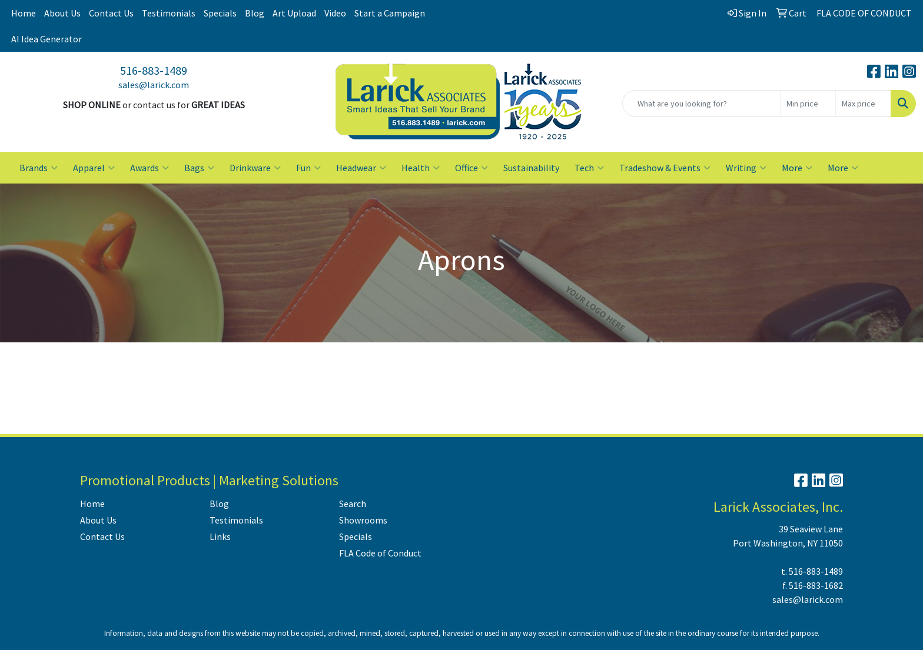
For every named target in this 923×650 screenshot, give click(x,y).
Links (220, 536)
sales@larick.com (153, 85)
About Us (62, 13)
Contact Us (111, 13)
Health (420, 168)
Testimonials (168, 13)
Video (335, 13)
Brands (38, 168)
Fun (308, 168)
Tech (589, 168)
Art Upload (294, 13)
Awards (149, 168)
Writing (746, 168)
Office (471, 168)
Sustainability (531, 168)
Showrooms (363, 520)
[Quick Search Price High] (863, 103)
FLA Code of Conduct (380, 553)
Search (352, 503)
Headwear (361, 168)
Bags (199, 168)
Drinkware (255, 168)
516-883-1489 (153, 70)
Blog (254, 13)
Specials (220, 13)
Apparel (94, 168)
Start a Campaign (389, 13)
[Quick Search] (701, 103)
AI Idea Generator (46, 39)
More (797, 168)
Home (23, 13)
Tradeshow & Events (664, 168)
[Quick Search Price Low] (808, 103)
